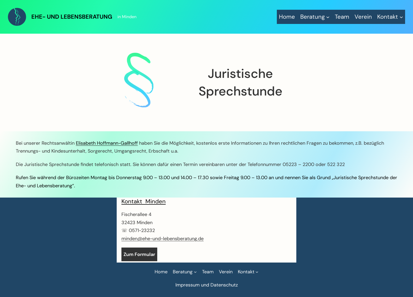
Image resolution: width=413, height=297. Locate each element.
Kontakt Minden (143, 201)
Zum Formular (139, 254)
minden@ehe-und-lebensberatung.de (162, 238)
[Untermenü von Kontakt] (390, 17)
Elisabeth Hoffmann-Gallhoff (107, 143)
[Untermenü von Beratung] (315, 17)
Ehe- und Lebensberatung (71, 17)
